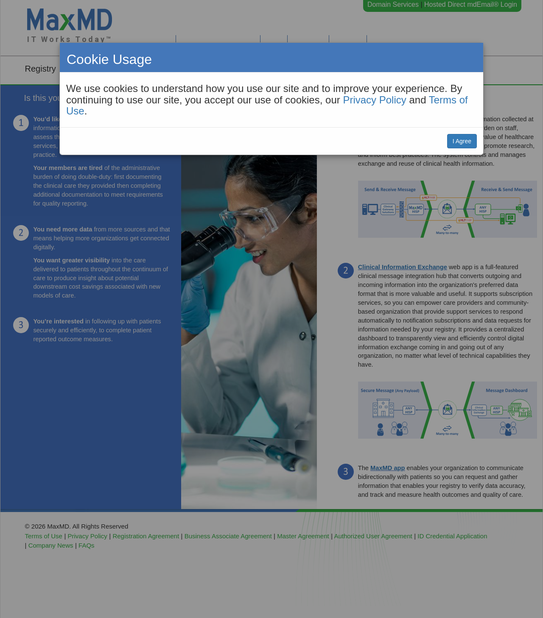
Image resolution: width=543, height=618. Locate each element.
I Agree (462, 141)
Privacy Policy (374, 100)
